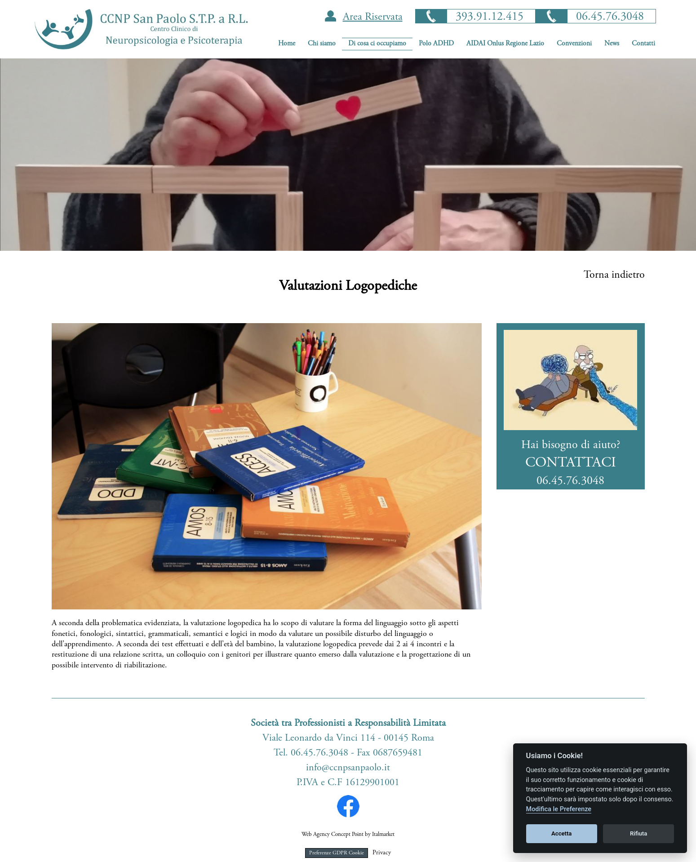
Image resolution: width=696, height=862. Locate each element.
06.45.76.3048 (610, 17)
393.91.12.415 (489, 17)
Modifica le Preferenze (559, 809)
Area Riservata (373, 17)
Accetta (561, 833)
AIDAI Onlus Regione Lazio (505, 43)
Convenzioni (574, 43)
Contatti (643, 43)
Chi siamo (322, 43)
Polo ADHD (436, 43)
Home (286, 43)
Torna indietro (614, 275)
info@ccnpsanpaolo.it (348, 768)
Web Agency (315, 835)
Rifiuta (638, 833)
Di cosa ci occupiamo (377, 43)
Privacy (381, 853)
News (611, 43)
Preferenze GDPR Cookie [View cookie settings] (336, 853)
